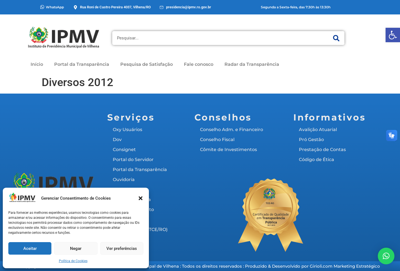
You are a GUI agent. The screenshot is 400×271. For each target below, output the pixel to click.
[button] (393, 35)
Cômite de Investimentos (228, 149)
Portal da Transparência (81, 64)
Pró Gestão (311, 139)
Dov (117, 139)
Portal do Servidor (133, 159)
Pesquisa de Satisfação (146, 64)
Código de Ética (316, 159)
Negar (75, 248)
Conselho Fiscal (217, 139)
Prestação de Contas (322, 149)
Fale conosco (198, 64)
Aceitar (30, 248)
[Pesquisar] (336, 38)
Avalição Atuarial (318, 129)
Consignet (124, 149)
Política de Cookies (73, 261)
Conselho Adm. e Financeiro (231, 129)
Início (37, 64)
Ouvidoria (124, 179)
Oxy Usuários (127, 129)
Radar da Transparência (251, 64)
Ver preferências (121, 248)
